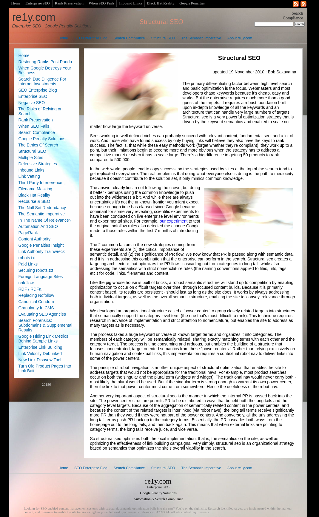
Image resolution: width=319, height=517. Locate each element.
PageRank (28, 232)
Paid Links (28, 264)
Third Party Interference (40, 182)
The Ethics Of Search (38, 145)
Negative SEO (32, 102)
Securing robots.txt (36, 270)
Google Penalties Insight (41, 245)
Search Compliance (129, 38)
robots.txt (27, 257)
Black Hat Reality (160, 3)
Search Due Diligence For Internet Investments (42, 81)
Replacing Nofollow (36, 295)
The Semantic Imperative (201, 38)
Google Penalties (192, 3)
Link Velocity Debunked (40, 353)
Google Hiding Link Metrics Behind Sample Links (43, 338)
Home (16, 3)
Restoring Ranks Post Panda (45, 61)
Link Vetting (29, 176)
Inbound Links (130, 3)
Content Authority (34, 239)
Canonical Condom (36, 301)
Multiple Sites (31, 157)
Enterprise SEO (37, 3)
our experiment (173, 221)
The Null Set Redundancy (42, 207)
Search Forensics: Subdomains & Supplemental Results (46, 325)
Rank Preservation (69, 3)
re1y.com (52, 19)
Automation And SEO (38, 226)
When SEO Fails (101, 3)
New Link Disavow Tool (40, 359)
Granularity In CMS (36, 307)
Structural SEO (163, 38)
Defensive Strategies (38, 163)
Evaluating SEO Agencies (42, 314)
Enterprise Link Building (40, 347)
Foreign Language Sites (41, 276)
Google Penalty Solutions (42, 138)
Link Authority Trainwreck (42, 251)
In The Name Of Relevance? (45, 220)
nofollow (26, 282)
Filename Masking (36, 188)
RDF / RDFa (30, 289)
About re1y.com (239, 38)
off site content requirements (190, 512)
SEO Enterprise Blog (90, 38)
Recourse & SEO (34, 201)
